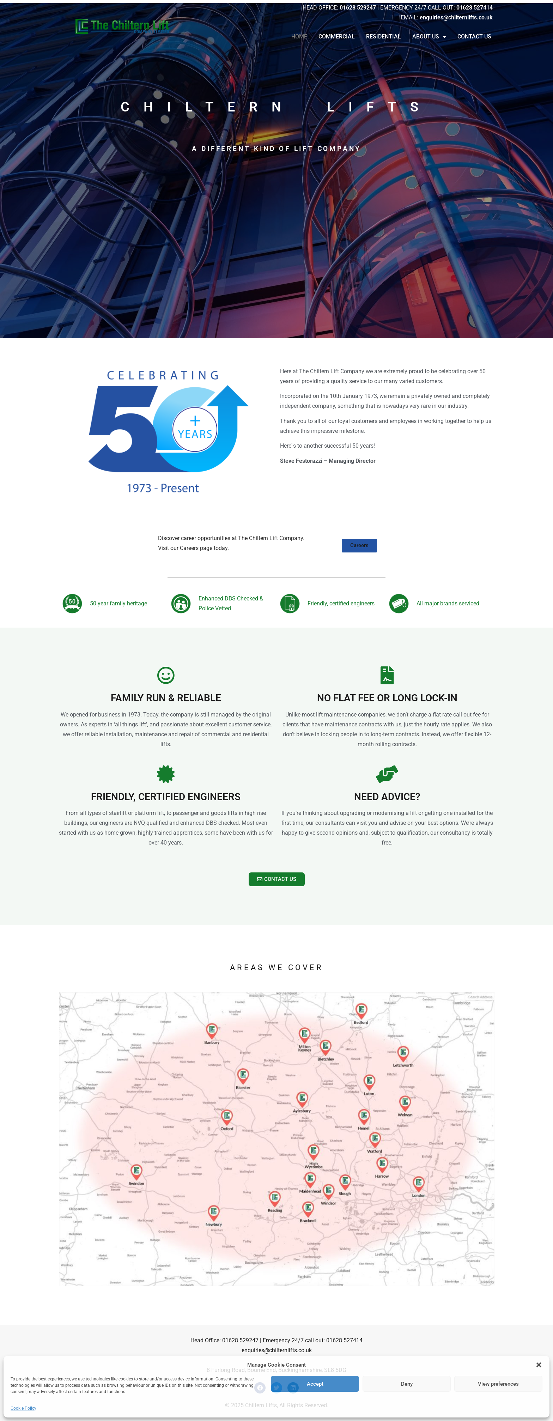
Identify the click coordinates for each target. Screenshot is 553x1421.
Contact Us (474, 36)
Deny (407, 1384)
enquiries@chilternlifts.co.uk (277, 1350)
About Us (429, 36)
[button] (538, 1364)
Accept (315, 1384)
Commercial (336, 36)
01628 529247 (240, 1340)
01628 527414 (344, 1340)
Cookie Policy (23, 1408)
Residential (383, 36)
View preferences (498, 1384)
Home (299, 36)
